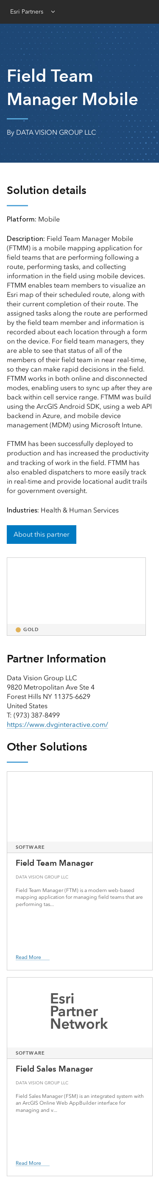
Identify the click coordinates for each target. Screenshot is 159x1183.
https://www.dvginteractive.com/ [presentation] (57, 724)
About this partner (42, 534)
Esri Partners (26, 11)
